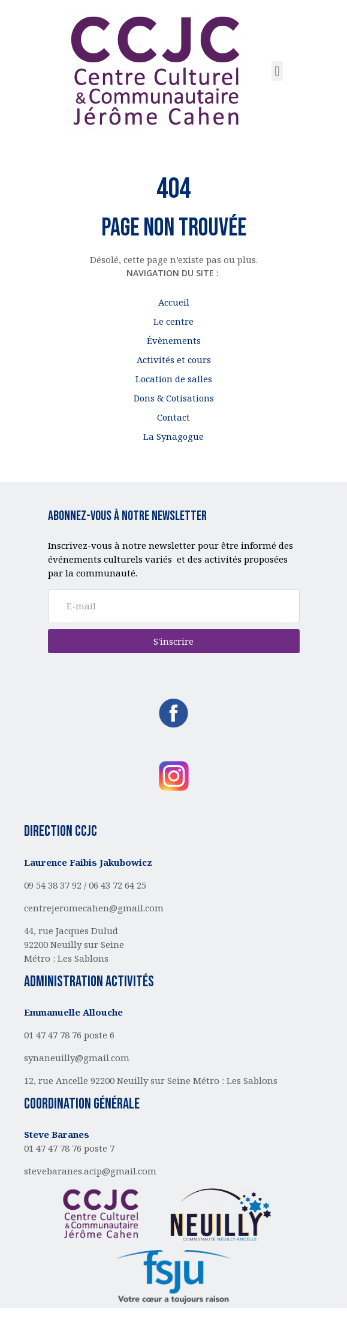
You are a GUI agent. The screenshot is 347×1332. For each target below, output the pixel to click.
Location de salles (174, 379)
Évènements (174, 340)
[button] (277, 71)
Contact (174, 417)
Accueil (173, 302)
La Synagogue (173, 436)
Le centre (173, 321)
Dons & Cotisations (173, 398)
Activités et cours (174, 360)
